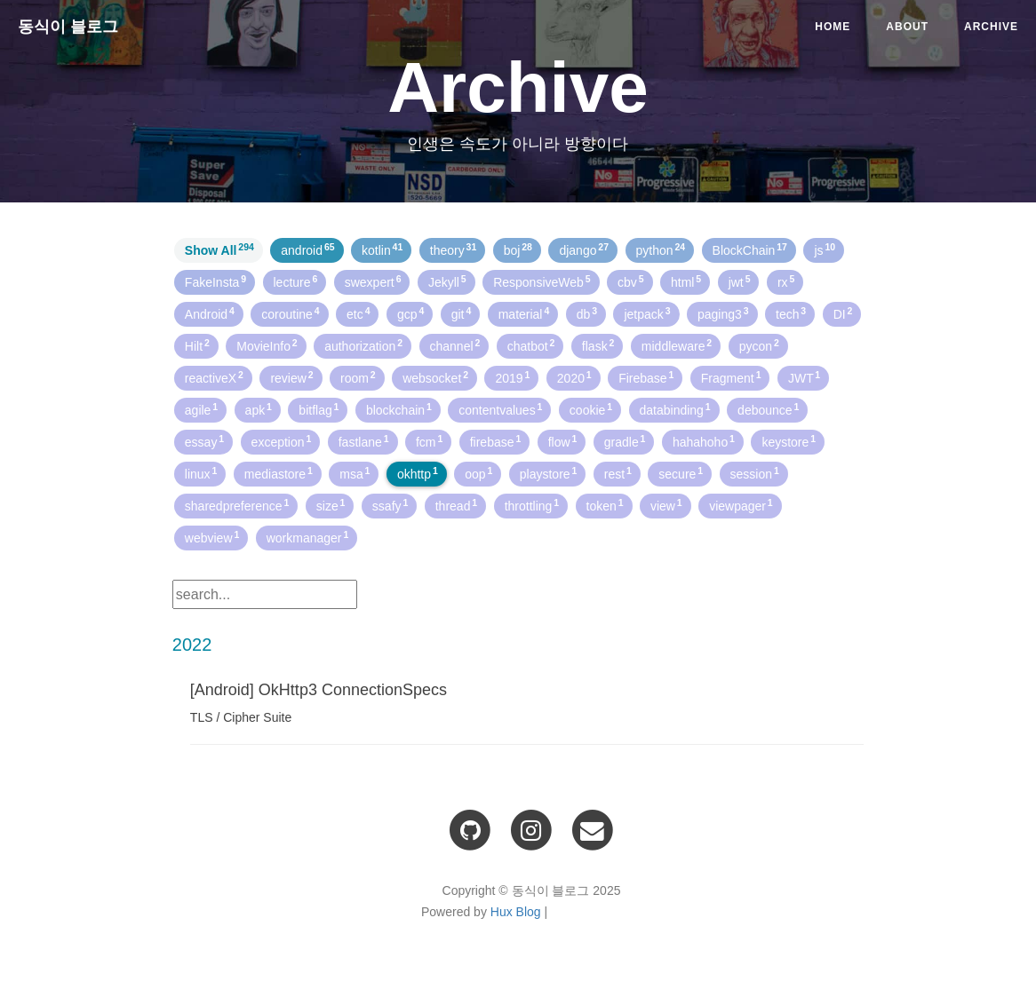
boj (518, 249)
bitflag (319, 409)
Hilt (197, 345)
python (661, 249)
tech (791, 313)
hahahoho (704, 441)
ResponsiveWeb (541, 281)
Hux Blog (515, 912)
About (907, 26)
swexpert (373, 281)
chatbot (531, 345)
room (358, 377)
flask (598, 345)
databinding (675, 409)
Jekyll (447, 281)
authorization (363, 345)
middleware (677, 345)
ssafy (390, 505)
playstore (549, 473)
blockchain (399, 409)
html (686, 281)
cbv (631, 281)
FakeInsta (215, 281)
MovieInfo (266, 345)
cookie (591, 409)
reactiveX (214, 377)
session (754, 473)
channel (455, 345)
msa (354, 473)
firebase (496, 441)
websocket (435, 377)
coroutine (290, 313)
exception (281, 441)
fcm (429, 441)
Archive (991, 26)
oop (478, 473)
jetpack (647, 313)
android (307, 249)
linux (201, 473)
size (331, 505)
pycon (759, 345)
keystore (788, 441)
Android (210, 313)
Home (832, 26)
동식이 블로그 (68, 27)
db (587, 313)
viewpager (741, 505)
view (666, 505)
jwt (740, 281)
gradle (625, 441)
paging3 (723, 313)
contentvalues (500, 409)
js (824, 249)
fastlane (364, 441)
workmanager (308, 537)
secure (680, 473)
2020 (574, 377)
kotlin (382, 249)
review (291, 377)
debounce (768, 409)
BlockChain (750, 249)
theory (453, 249)
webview (212, 537)
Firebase (645, 377)
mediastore (278, 473)
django (584, 249)
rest (618, 473)
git (461, 313)
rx (785, 281)
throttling (532, 505)
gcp (410, 313)
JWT (804, 377)
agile (201, 409)
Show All (219, 249)
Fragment (731, 377)
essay (204, 441)
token (605, 505)
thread (456, 505)
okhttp (417, 473)
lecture (296, 281)
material (524, 313)
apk (258, 409)
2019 (512, 377)
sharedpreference (237, 505)
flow (563, 441)
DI (843, 313)
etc (358, 313)
